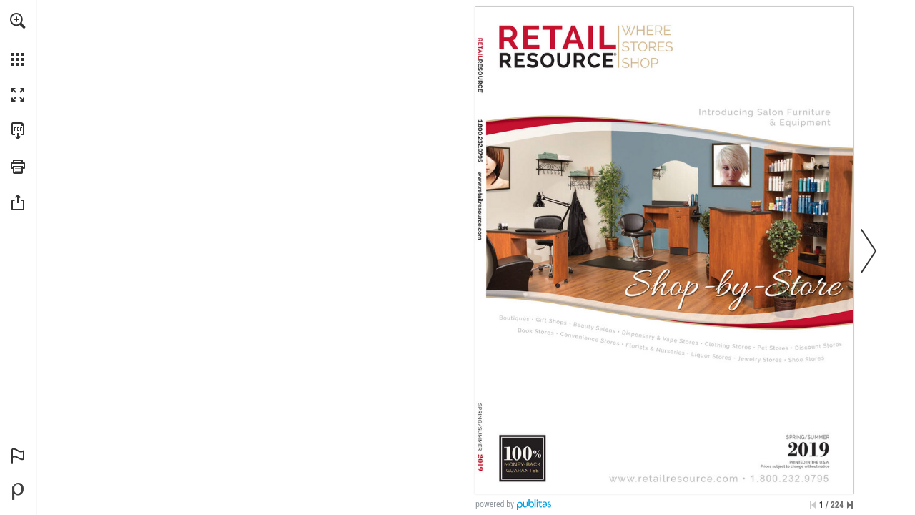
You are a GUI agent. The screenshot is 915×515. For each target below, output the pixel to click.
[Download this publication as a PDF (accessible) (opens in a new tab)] (18, 131)
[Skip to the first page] (813, 505)
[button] (18, 21)
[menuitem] (18, 39)
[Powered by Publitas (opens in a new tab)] (18, 491)
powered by (494, 504)
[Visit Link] (480, 206)
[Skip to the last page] (850, 505)
